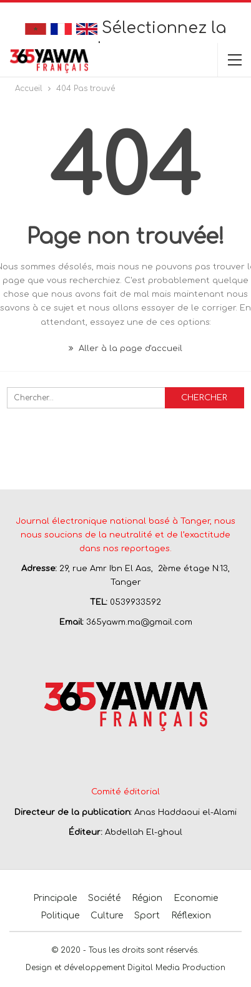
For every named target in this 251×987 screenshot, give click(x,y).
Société (104, 898)
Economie (196, 898)
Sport (147, 915)
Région (147, 898)
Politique (60, 915)
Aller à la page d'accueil (125, 348)
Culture (107, 915)
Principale (55, 898)
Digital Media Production (176, 967)
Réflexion (191, 915)
